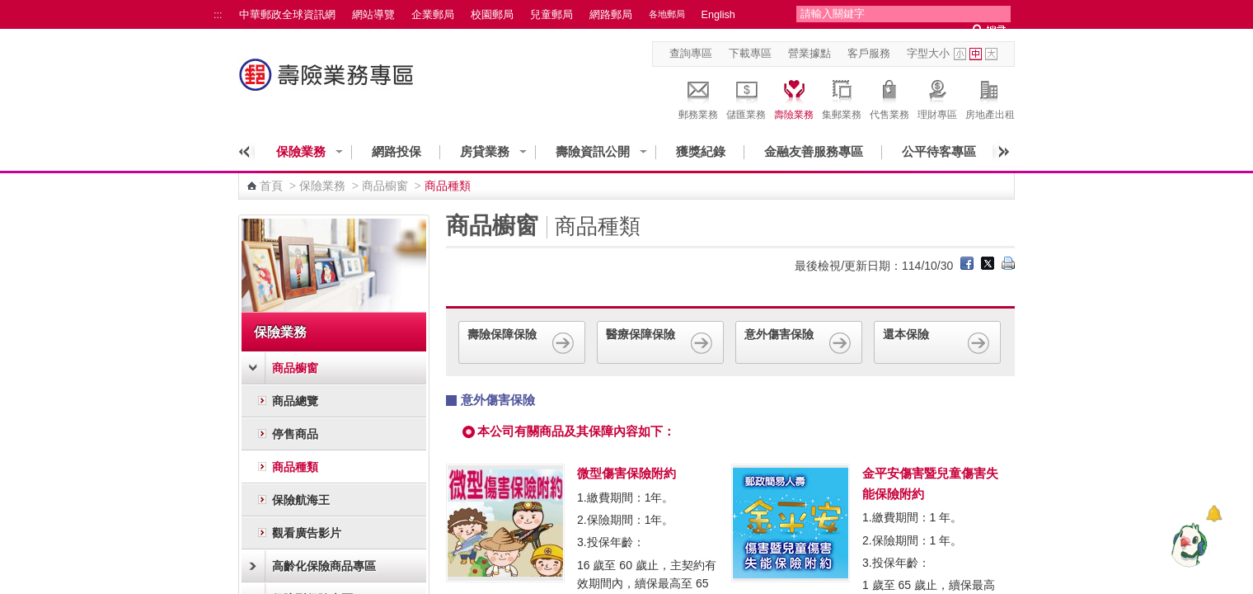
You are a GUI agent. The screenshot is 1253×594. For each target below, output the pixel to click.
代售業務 (889, 97)
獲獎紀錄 (700, 151)
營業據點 (809, 53)
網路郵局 (610, 15)
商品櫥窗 (385, 185)
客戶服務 (868, 53)
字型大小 (928, 53)
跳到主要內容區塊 (8, 8)
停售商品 (295, 434)
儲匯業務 (746, 97)
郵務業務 (698, 97)
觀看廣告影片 (306, 533)
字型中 (975, 54)
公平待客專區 (939, 151)
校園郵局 (492, 15)
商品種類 (295, 467)
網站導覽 (373, 15)
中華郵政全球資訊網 (287, 15)
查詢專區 (690, 53)
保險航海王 (301, 500)
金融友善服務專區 (813, 151)
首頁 (271, 185)
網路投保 (396, 151)
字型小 (960, 54)
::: (218, 15)
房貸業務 (484, 151)
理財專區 (937, 97)
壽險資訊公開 (593, 151)
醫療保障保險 (660, 342)
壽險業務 (794, 97)
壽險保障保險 (521, 342)
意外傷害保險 (798, 342)
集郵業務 (841, 97)
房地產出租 (990, 97)
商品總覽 (295, 401)
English (718, 15)
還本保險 (937, 342)
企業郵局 (432, 15)
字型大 (991, 54)
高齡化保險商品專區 (324, 566)
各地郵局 (667, 14)
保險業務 (301, 151)
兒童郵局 (551, 15)
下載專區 (750, 53)
